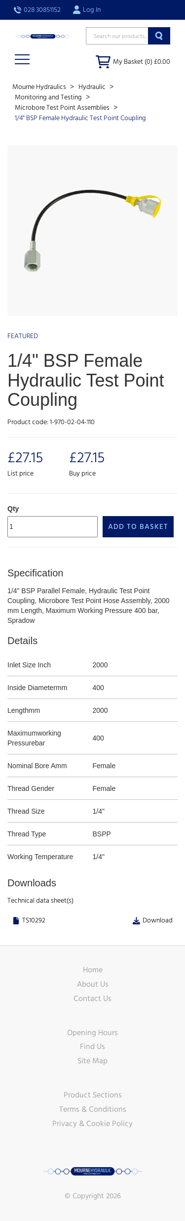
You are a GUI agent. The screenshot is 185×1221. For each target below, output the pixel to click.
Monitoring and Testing (49, 97)
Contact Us (92, 999)
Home (93, 970)
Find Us (92, 1046)
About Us (93, 984)
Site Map (92, 1061)
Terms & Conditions (92, 1109)
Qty (13, 509)
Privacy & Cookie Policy (92, 1124)
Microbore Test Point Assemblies (63, 107)
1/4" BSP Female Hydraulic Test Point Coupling (80, 118)
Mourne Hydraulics (40, 87)
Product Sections (93, 1095)
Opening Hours (92, 1033)
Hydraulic (92, 87)
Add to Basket (138, 526)
